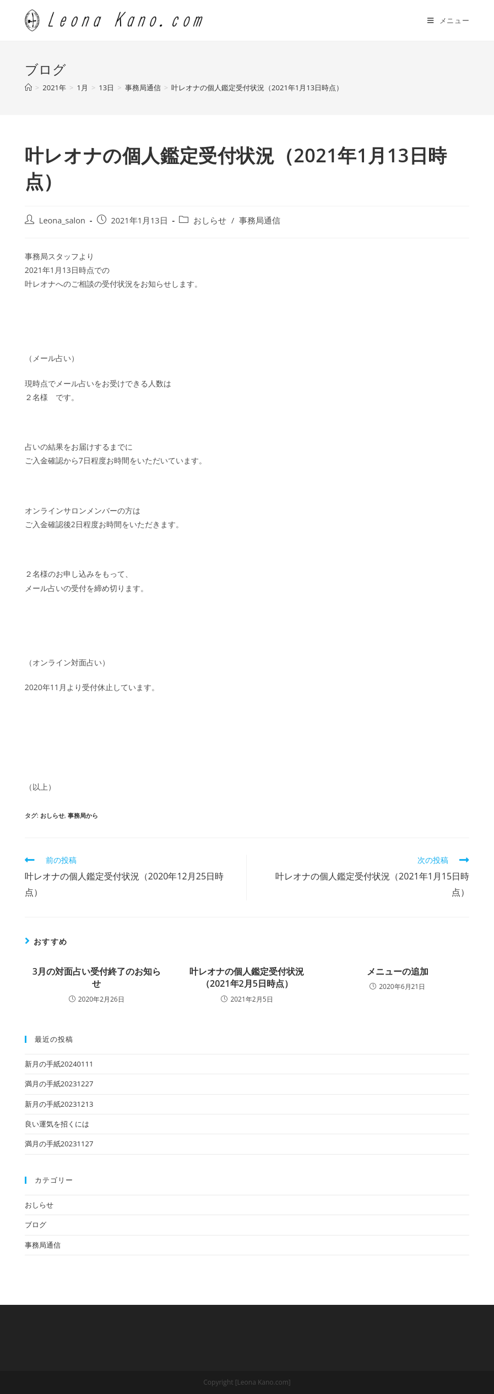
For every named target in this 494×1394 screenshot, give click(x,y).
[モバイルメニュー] (448, 20)
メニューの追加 (397, 971)
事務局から (83, 815)
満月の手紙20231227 (59, 1084)
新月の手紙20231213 (59, 1104)
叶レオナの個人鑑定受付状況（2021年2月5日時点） (246, 977)
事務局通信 (259, 220)
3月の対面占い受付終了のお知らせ (96, 977)
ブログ (35, 1224)
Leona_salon (62, 220)
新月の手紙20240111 (59, 1064)
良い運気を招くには (57, 1124)
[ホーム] (28, 87)
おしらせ (209, 220)
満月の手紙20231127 (59, 1144)
